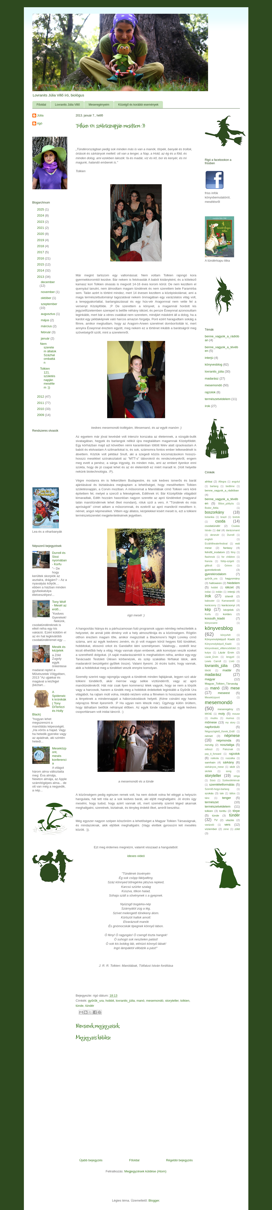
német (209, 735)
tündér (89, 1005)
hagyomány (232, 578)
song (228, 771)
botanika (209, 517)
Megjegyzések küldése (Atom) (145, 1171)
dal (218, 530)
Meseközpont (212, 697)
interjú (209, 358)
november (48, 292)
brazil (224, 517)
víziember (211, 828)
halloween (215, 583)
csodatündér (212, 525)
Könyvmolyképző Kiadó (220, 639)
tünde (80, 1005)
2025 (41, 209)
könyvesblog (213, 364)
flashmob (210, 557)
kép (208, 609)
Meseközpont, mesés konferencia (59, 756)
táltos (233, 793)
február (46, 332)
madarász (212, 378)
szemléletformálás (222, 784)
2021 (41, 228)
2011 (41, 403)
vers (227, 824)
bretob (236, 517)
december (48, 282)
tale (222, 793)
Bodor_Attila (212, 508)
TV (216, 820)
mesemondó (155, 1000)
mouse (236, 714)
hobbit (109, 1000)
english (209, 539)
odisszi (209, 749)
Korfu (208, 614)
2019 (41, 240)
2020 (41, 234)
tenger (226, 798)
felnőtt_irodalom (215, 552)
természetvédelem (217, 399)
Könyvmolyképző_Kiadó (218, 644)
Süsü (213, 780)
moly (221, 713)
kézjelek (228, 609)
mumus (230, 718)
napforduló (212, 727)
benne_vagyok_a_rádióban (222, 490)
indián (219, 592)
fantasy (227, 547)
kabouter (210, 600)
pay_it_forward (213, 754)
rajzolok (210, 392)
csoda (220, 521)
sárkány (228, 762)
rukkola (215, 758)
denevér (214, 535)
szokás (209, 793)
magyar (210, 679)
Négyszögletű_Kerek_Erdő (220, 731)
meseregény (225, 709)
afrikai (208, 481)
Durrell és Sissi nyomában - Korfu (59, 558)
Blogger (153, 1200)
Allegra (222, 481)
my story (230, 722)
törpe (236, 811)
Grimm (228, 565)
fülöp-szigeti (227, 561)
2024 (41, 215)
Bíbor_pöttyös (226, 503)
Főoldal (41, 104)
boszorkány (214, 512)
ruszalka (230, 758)
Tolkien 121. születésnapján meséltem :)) (47, 378)
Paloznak (228, 749)
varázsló (209, 824)
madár (227, 670)
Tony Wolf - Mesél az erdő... (59, 605)
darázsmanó (233, 530)
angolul (236, 481)
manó (141, 1000)
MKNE (208, 714)
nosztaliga (227, 745)
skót (232, 766)
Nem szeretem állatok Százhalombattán (48, 353)
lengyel (230, 657)
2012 (41, 396)
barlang (214, 486)
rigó (39, 123)
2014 (41, 270)
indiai (208, 592)
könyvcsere (211, 623)
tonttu (222, 810)
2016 (41, 258)
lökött (208, 670)
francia (208, 561)
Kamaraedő (228, 600)
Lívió (231, 661)
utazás (230, 820)
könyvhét (226, 635)
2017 (41, 252)
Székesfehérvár (231, 780)
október (46, 298)
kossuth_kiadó (215, 618)
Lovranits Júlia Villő (67, 104)
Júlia (40, 115)
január (45, 338)
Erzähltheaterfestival (216, 543)
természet (212, 802)
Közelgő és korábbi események (138, 104)
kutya (208, 652)
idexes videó (136, 856)
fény (233, 552)
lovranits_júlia (125, 1000)
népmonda (223, 740)
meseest (224, 693)
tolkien (184, 1000)
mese (235, 688)
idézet (229, 587)
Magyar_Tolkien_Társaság (221, 683)
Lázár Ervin (226, 652)
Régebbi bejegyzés (179, 1160)
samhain (210, 762)
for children (228, 557)
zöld (237, 828)
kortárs (227, 614)
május (45, 320)
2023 (41, 222)
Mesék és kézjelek (59, 649)
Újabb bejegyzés (91, 1160)
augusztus (48, 314)
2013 (41, 277)
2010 (41, 409)
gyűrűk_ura (96, 1000)
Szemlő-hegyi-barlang (217, 789)
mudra (213, 718)
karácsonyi (228, 605)
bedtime (230, 486)
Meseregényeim (99, 104)
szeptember (49, 304)
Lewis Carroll (213, 661)
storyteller (172, 1000)
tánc (207, 798)
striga (237, 776)
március (47, 326)
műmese (211, 722)
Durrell (231, 535)
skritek (208, 771)
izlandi (229, 596)
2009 (41, 415)
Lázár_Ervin (211, 657)
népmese (232, 736)
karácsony (210, 605)
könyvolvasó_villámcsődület (220, 648)
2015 (41, 264)
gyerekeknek (213, 569)
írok (207, 406)
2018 (41, 246)
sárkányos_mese (214, 767)
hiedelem (233, 583)
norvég (209, 744)
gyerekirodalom (215, 574)
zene (226, 829)
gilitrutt (208, 565)
